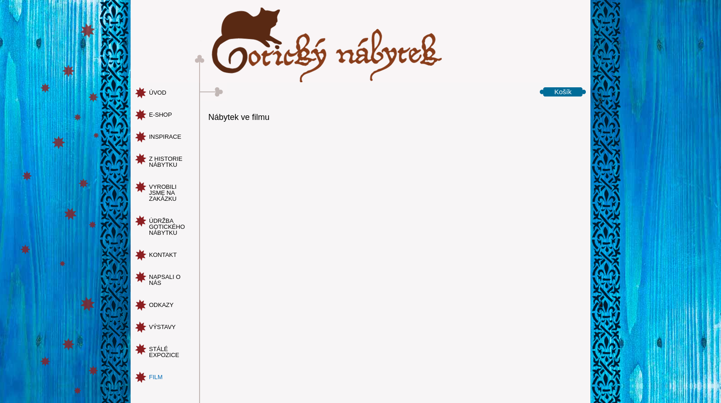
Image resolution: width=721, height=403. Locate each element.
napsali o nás (165, 279)
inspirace (165, 136)
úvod (157, 92)
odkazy (161, 304)
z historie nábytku (166, 161)
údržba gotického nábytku (167, 226)
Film (156, 377)
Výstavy (162, 327)
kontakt (163, 254)
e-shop (160, 114)
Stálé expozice (164, 352)
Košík (563, 92)
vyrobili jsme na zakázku (163, 192)
